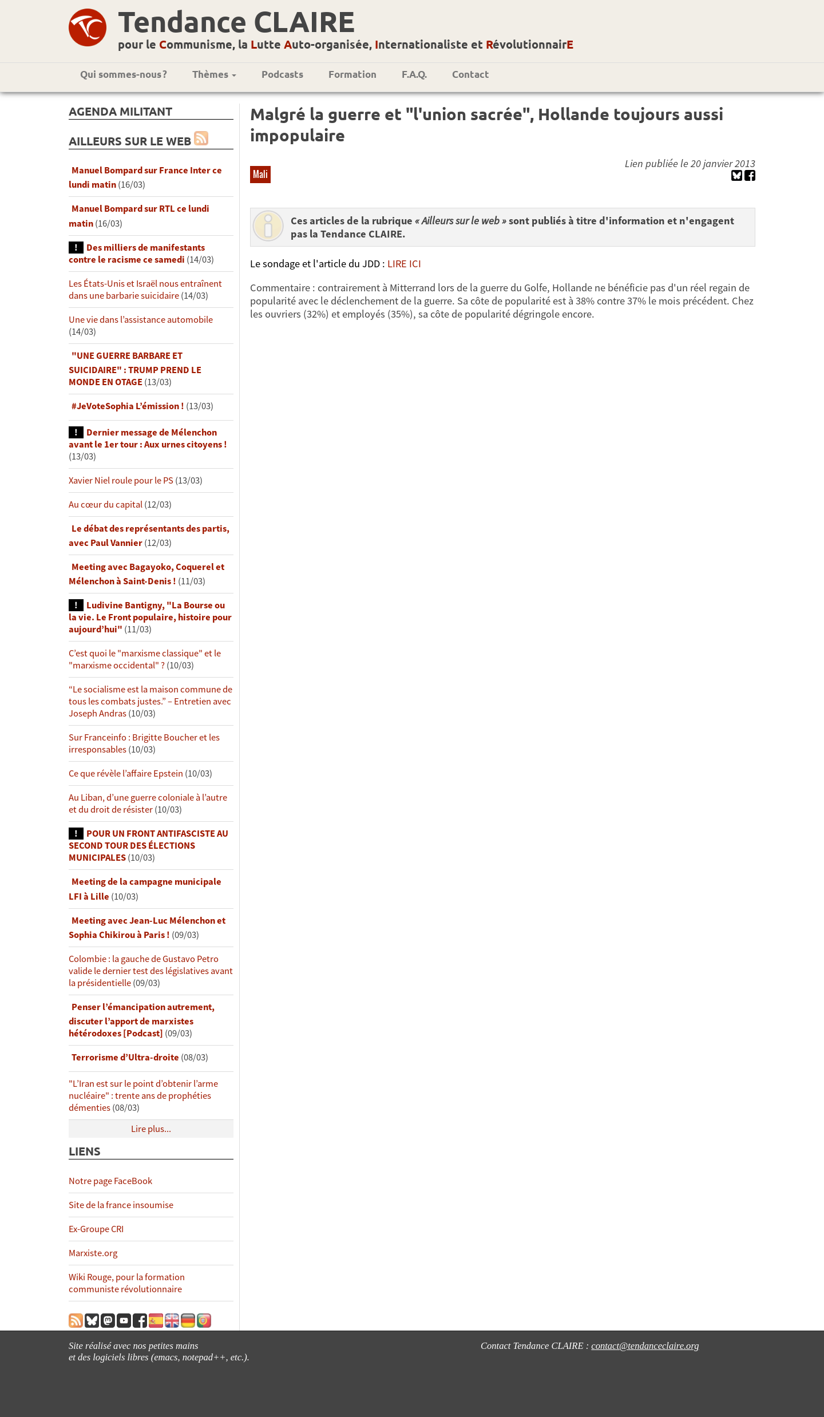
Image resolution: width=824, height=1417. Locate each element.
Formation (352, 74)
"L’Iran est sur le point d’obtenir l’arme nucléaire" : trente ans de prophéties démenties (143, 1096)
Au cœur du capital (106, 504)
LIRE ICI (404, 263)
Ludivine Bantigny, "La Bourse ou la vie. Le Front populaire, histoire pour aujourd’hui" (150, 617)
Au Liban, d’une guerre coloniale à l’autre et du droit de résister (148, 803)
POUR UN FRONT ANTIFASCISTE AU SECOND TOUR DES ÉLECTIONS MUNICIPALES (148, 846)
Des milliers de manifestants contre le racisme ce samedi (137, 254)
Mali (260, 174)
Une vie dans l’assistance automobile (141, 320)
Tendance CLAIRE (236, 21)
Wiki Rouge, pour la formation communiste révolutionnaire (127, 1283)
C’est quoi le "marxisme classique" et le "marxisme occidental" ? (145, 659)
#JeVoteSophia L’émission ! (128, 406)
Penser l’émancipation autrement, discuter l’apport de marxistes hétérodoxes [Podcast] (142, 1020)
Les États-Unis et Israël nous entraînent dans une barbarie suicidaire (145, 290)
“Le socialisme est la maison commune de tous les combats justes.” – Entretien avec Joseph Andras (150, 701)
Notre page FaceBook (110, 1181)
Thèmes (214, 74)
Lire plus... (151, 1129)
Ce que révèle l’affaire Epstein (126, 773)
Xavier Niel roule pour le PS (121, 480)
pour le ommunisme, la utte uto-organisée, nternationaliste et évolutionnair (345, 44)
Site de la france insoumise (121, 1205)
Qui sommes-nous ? (123, 74)
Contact (470, 74)
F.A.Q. (414, 74)
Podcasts (282, 74)
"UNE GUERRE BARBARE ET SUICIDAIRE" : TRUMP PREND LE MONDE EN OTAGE (135, 369)
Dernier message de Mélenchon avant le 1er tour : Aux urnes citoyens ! (148, 438)
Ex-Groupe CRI (96, 1229)
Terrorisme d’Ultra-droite (125, 1057)
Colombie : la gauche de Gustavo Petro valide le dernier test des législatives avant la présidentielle (151, 971)
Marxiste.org (93, 1253)
